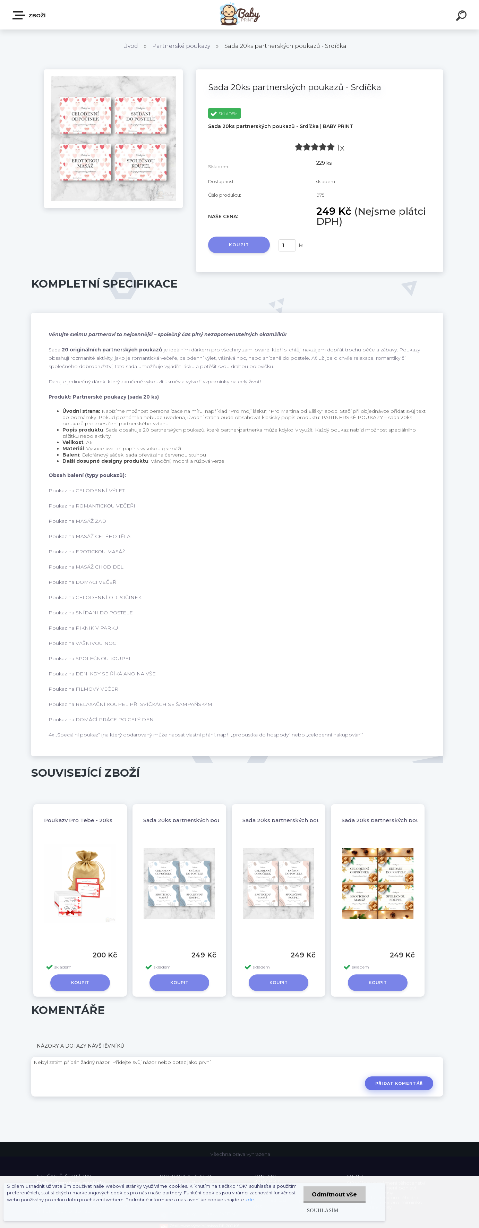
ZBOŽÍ (29, 15)
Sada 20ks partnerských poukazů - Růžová (300, 820)
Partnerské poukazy (181, 46)
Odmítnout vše (334, 1194)
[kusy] (287, 245)
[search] (462, 17)
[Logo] (239, 14)
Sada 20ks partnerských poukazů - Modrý (200, 820)
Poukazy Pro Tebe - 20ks (78, 820)
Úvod (130, 46)
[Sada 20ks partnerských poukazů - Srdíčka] (113, 72)
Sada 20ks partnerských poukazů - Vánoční (401, 820)
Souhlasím (322, 1210)
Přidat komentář (399, 1083)
